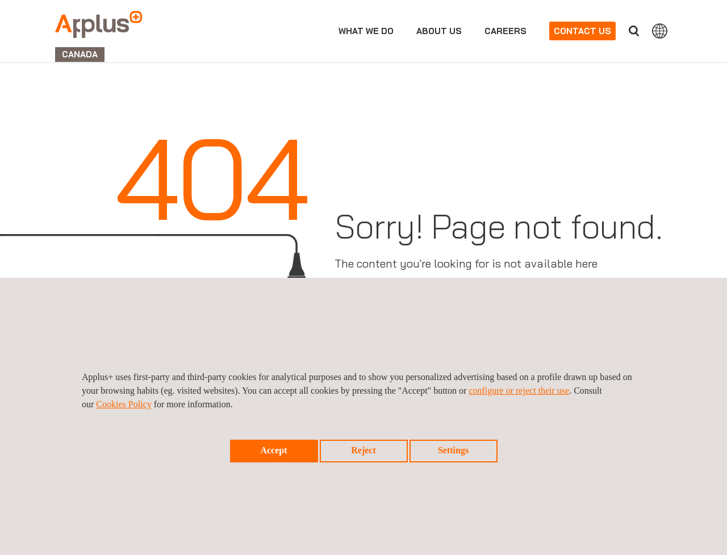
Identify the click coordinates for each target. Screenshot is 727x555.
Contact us (582, 31)
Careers (505, 31)
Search (634, 31)
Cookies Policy (123, 404)
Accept (273, 450)
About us (439, 31)
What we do (366, 31)
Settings (453, 450)
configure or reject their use (519, 390)
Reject (363, 450)
